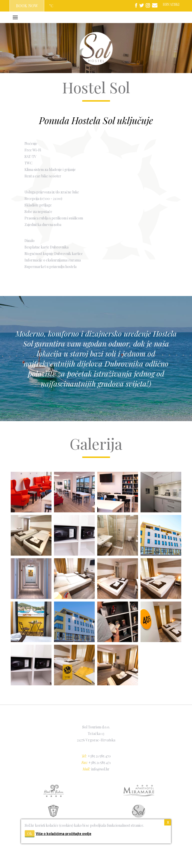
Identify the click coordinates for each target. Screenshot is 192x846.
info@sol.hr (100, 769)
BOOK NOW (27, 5)
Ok (29, 833)
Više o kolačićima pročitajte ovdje (63, 834)
